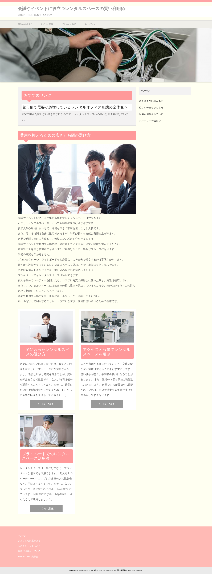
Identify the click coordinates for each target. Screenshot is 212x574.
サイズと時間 (47, 24)
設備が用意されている (151, 114)
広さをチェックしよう (151, 107)
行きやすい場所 (69, 24)
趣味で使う (90, 24)
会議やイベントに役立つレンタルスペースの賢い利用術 (71, 8)
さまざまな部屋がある (151, 101)
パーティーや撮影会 (150, 121)
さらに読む (47, 404)
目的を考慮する (25, 24)
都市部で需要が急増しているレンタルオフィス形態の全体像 (73, 107)
